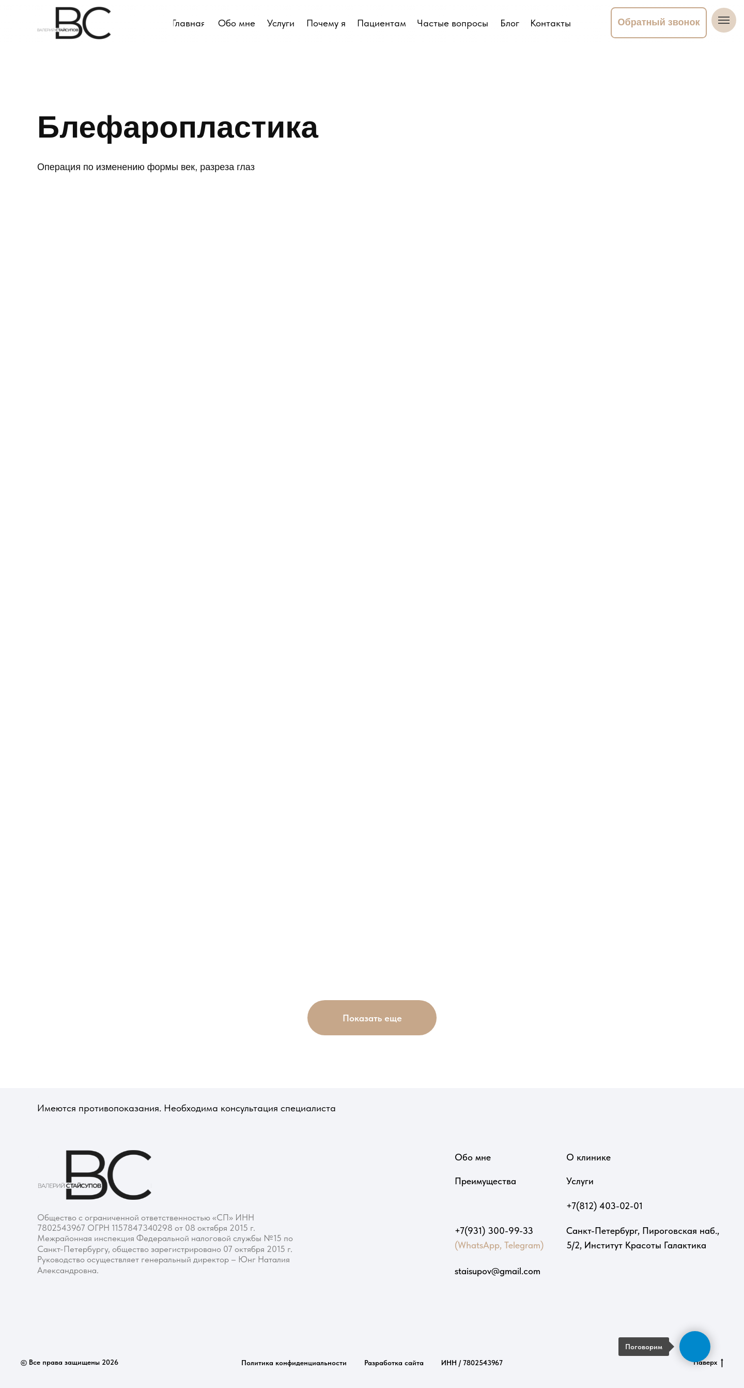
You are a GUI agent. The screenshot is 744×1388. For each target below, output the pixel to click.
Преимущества (485, 1180)
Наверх (708, 1362)
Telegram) (524, 1245)
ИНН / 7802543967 (472, 1363)
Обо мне (473, 1157)
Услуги (580, 1180)
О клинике (588, 1157)
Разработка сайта (394, 1363)
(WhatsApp (477, 1245)
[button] (659, 22)
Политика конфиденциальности (294, 1363)
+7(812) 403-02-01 (604, 1205)
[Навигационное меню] (724, 20)
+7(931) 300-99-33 (494, 1230)
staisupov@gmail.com (497, 1270)
